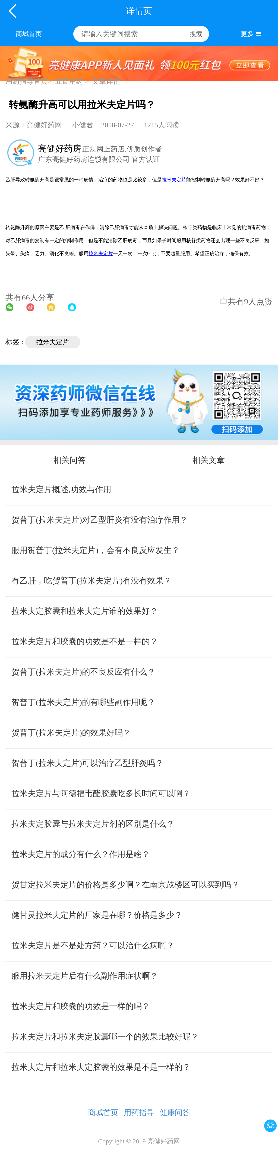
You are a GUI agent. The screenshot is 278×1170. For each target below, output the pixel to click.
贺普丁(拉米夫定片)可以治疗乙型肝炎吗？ (87, 762)
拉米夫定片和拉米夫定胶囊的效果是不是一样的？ (101, 1067)
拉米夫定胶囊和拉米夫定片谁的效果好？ (84, 610)
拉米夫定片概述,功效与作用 (61, 489)
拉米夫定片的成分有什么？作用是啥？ (80, 854)
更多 (247, 33)
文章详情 (106, 81)
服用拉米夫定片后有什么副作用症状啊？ (84, 975)
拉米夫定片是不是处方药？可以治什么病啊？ (92, 945)
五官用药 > (72, 81)
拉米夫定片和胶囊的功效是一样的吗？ (80, 1006)
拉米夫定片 (52, 342)
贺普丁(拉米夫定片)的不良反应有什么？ (83, 671)
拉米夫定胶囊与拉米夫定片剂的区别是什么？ (92, 823)
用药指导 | (141, 1112)
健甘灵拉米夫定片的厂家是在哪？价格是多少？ (96, 914)
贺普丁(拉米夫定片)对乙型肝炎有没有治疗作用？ (99, 519)
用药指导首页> (28, 81)
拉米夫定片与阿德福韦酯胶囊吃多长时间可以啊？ (101, 793)
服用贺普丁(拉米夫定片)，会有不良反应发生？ (95, 550)
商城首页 (29, 33)
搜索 (196, 34)
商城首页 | (105, 1112)
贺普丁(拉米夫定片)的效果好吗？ (71, 732)
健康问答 (175, 1112)
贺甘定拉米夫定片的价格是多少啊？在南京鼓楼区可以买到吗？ (125, 884)
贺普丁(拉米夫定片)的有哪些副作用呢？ (83, 702)
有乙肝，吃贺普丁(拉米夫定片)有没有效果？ (91, 580)
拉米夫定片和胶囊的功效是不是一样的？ (84, 641)
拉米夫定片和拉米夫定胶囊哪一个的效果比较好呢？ (105, 1036)
